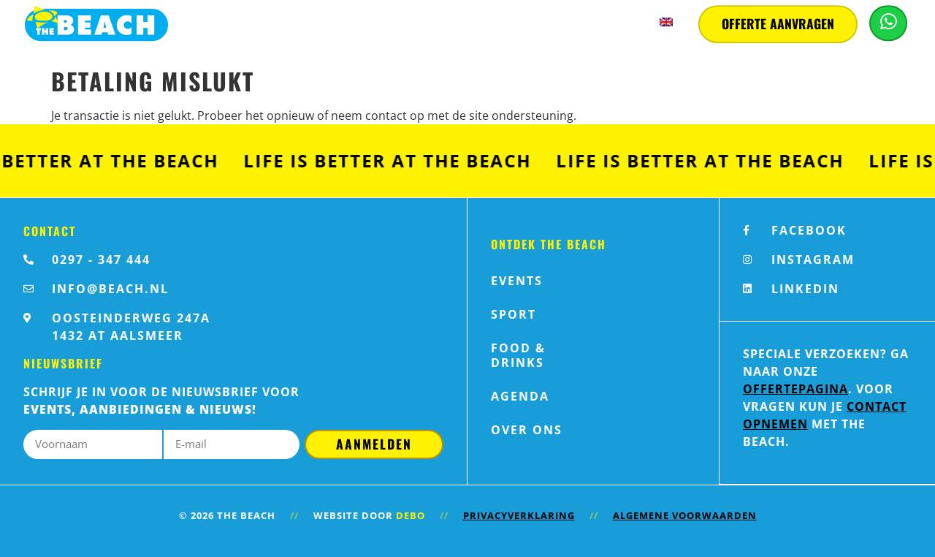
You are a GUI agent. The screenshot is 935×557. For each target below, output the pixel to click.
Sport (513, 314)
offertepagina (795, 389)
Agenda (520, 396)
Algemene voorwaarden (685, 515)
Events (517, 281)
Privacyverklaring (519, 515)
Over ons (526, 430)
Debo (410, 515)
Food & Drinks (518, 355)
